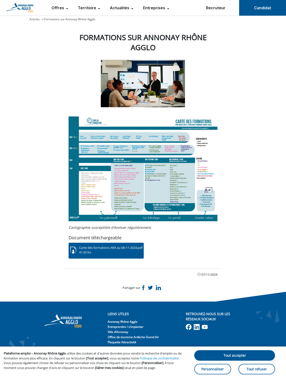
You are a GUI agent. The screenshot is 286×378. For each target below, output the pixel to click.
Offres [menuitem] (58, 7)
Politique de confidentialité (159, 358)
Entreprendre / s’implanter (125, 327)
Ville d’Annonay (118, 332)
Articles (35, 19)
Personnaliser (212, 369)
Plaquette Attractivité (122, 342)
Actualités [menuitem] (120, 7)
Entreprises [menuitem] (154, 7)
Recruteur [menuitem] (215, 7)
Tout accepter (235, 355)
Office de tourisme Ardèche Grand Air (133, 337)
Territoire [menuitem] (87, 7)
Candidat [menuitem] (262, 7)
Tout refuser (256, 369)
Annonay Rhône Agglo (122, 322)
